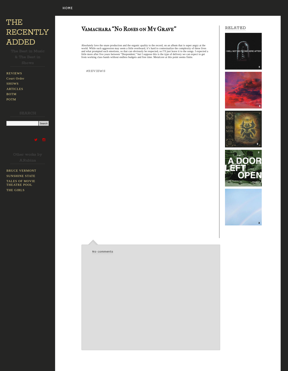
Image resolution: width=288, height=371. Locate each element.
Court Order (15, 78)
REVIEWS (14, 73)
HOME (67, 8)
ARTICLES (14, 89)
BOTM (11, 94)
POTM (11, 99)
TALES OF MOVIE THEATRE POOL (20, 183)
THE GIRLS (15, 190)
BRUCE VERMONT (21, 170)
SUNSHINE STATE (20, 176)
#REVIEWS (95, 71)
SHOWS (12, 83)
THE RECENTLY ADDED (27, 32)
